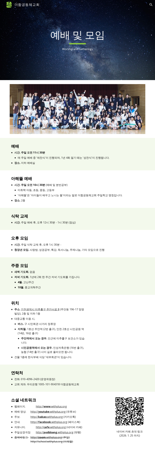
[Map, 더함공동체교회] (118, 319)
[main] (77, 40)
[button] (151, 5)
